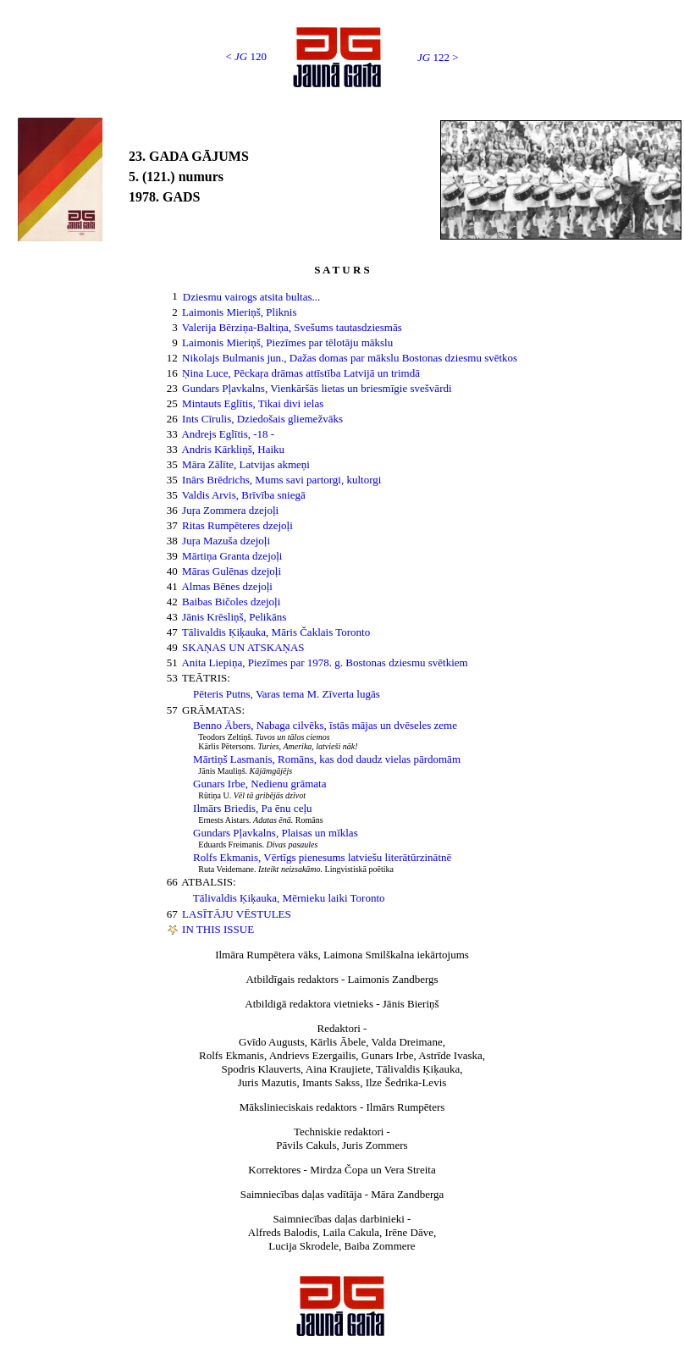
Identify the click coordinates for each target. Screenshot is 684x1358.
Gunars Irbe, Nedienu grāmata (259, 783)
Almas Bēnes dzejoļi (227, 586)
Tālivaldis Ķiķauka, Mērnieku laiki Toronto (289, 898)
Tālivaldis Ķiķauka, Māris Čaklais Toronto (276, 632)
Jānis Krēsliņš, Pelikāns (234, 616)
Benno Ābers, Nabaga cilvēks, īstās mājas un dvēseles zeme (325, 725)
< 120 (246, 56)
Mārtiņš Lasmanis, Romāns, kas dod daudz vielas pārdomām (327, 759)
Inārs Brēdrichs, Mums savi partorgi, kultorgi (281, 479)
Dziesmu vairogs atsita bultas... (251, 296)
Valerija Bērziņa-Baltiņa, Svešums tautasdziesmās (292, 327)
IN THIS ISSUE (218, 929)
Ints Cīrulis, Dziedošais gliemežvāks (262, 418)
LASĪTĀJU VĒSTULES (236, 914)
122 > (438, 57)
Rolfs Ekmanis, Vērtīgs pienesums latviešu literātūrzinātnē (322, 857)
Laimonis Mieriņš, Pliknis (239, 312)
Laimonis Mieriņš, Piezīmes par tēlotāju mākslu (287, 342)
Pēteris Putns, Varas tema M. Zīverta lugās (286, 693)
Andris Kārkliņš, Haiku (232, 449)
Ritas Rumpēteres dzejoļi (237, 525)
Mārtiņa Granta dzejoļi (232, 555)
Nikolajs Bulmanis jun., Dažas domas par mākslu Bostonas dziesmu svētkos (349, 357)
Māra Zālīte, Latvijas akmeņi (246, 464)
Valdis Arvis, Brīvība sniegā (244, 495)
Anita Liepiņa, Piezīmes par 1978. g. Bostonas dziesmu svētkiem (324, 662)
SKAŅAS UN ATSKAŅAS (243, 647)
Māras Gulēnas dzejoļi (231, 571)
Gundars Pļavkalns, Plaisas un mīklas (275, 832)
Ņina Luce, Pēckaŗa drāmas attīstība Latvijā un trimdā (301, 373)
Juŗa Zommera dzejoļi (230, 510)
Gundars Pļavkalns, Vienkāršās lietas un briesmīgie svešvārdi (317, 388)
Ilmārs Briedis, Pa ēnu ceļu (252, 808)
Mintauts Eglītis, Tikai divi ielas (252, 403)
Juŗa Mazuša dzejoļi (226, 540)
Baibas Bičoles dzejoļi (231, 601)
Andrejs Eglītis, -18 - (227, 434)
